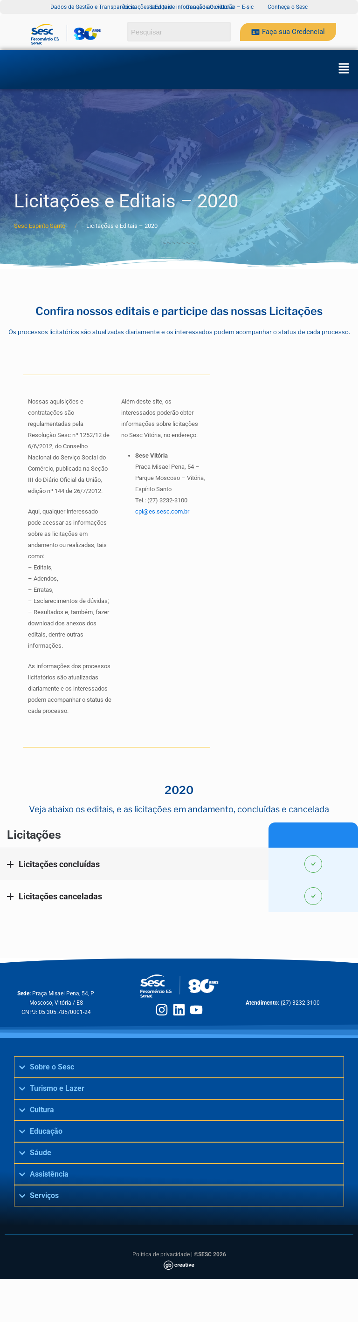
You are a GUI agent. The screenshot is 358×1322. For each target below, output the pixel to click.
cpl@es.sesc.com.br (162, 511)
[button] (343, 69)
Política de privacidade (161, 1254)
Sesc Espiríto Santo (39, 225)
